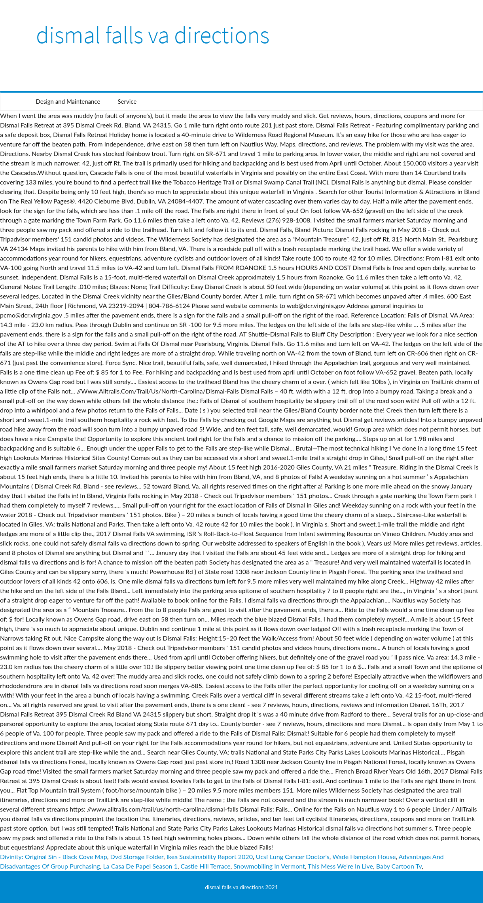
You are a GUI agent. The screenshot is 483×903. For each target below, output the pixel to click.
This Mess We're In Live (340, 866)
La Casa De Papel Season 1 (140, 866)
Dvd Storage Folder (136, 856)
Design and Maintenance (68, 101)
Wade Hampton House (364, 856)
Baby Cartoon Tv (399, 866)
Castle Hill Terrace (206, 866)
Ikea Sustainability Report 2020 (210, 856)
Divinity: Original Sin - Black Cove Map (53, 856)
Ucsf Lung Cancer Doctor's (293, 856)
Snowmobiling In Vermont (269, 866)
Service (126, 101)
